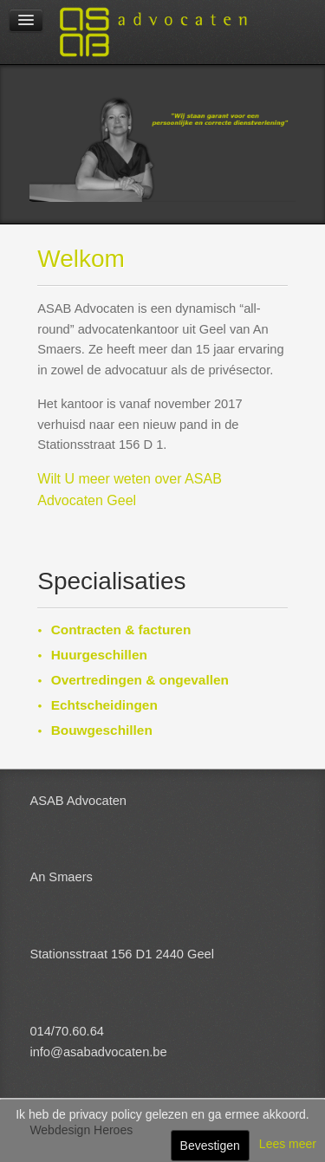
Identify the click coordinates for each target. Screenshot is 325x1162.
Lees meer (287, 1144)
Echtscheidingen (104, 705)
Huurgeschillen (99, 654)
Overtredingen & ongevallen (140, 679)
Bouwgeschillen (102, 730)
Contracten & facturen (121, 629)
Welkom (81, 258)
